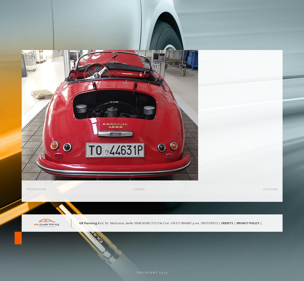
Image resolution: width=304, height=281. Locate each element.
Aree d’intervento (181, 9)
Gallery (214, 9)
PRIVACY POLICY (247, 223)
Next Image (270, 189)
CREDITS (227, 223)
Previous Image (36, 189)
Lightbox (139, 189)
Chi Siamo (147, 9)
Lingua (263, 9)
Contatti (239, 9)
